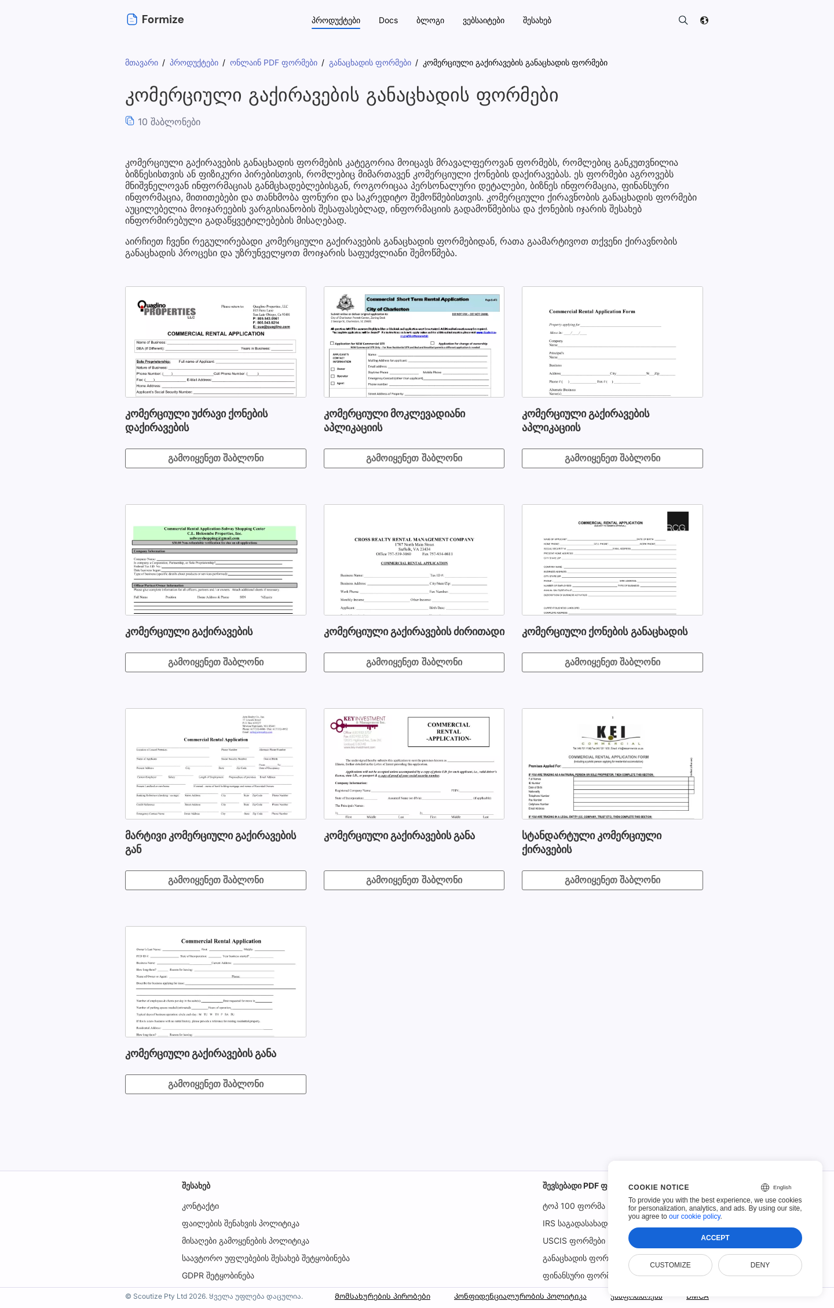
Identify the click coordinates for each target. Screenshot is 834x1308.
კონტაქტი (200, 1206)
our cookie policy (694, 1216)
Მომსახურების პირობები (363, 1296)
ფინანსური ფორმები (583, 1275)
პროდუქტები (336, 20)
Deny (760, 1265)
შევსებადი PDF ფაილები (590, 1185)
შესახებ (196, 1185)
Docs (388, 20)
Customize (670, 1265)
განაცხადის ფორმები (584, 1258)
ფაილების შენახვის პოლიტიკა (240, 1223)
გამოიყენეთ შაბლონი (216, 458)
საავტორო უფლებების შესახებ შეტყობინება (266, 1258)
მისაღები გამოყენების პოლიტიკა (245, 1240)
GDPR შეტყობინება (218, 1275)
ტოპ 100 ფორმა (574, 1206)
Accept (715, 1238)
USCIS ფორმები (574, 1240)
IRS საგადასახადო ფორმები (598, 1223)
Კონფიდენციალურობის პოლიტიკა (510, 1296)
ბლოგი (430, 20)
